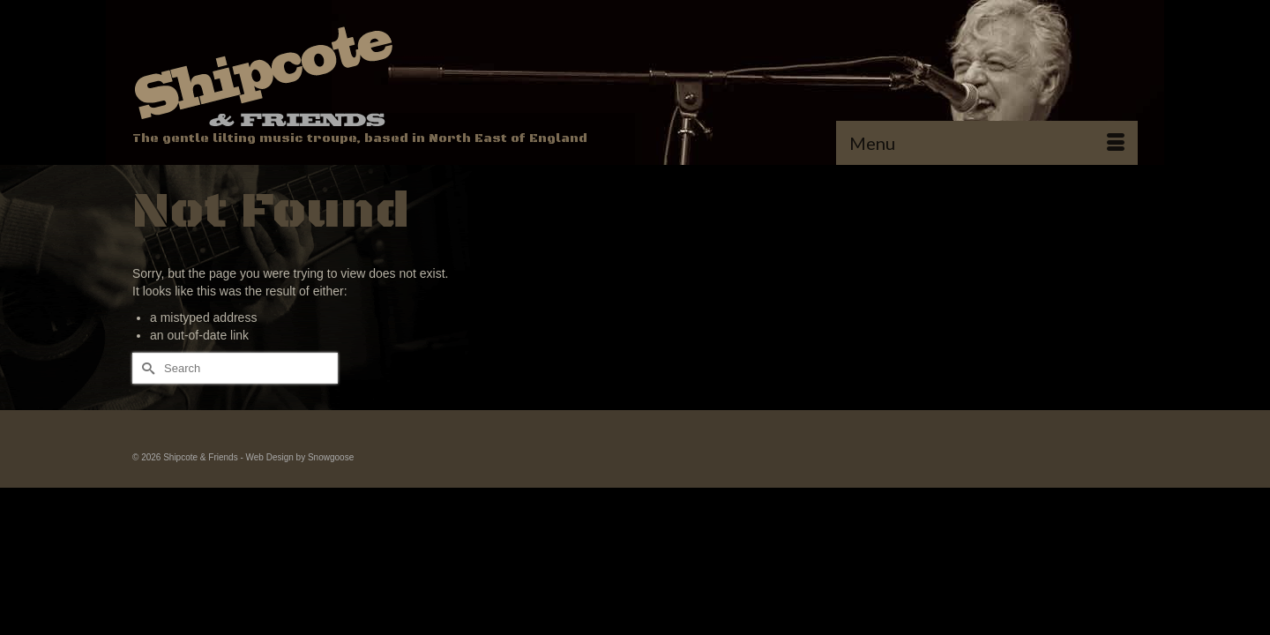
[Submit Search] (145, 405)
